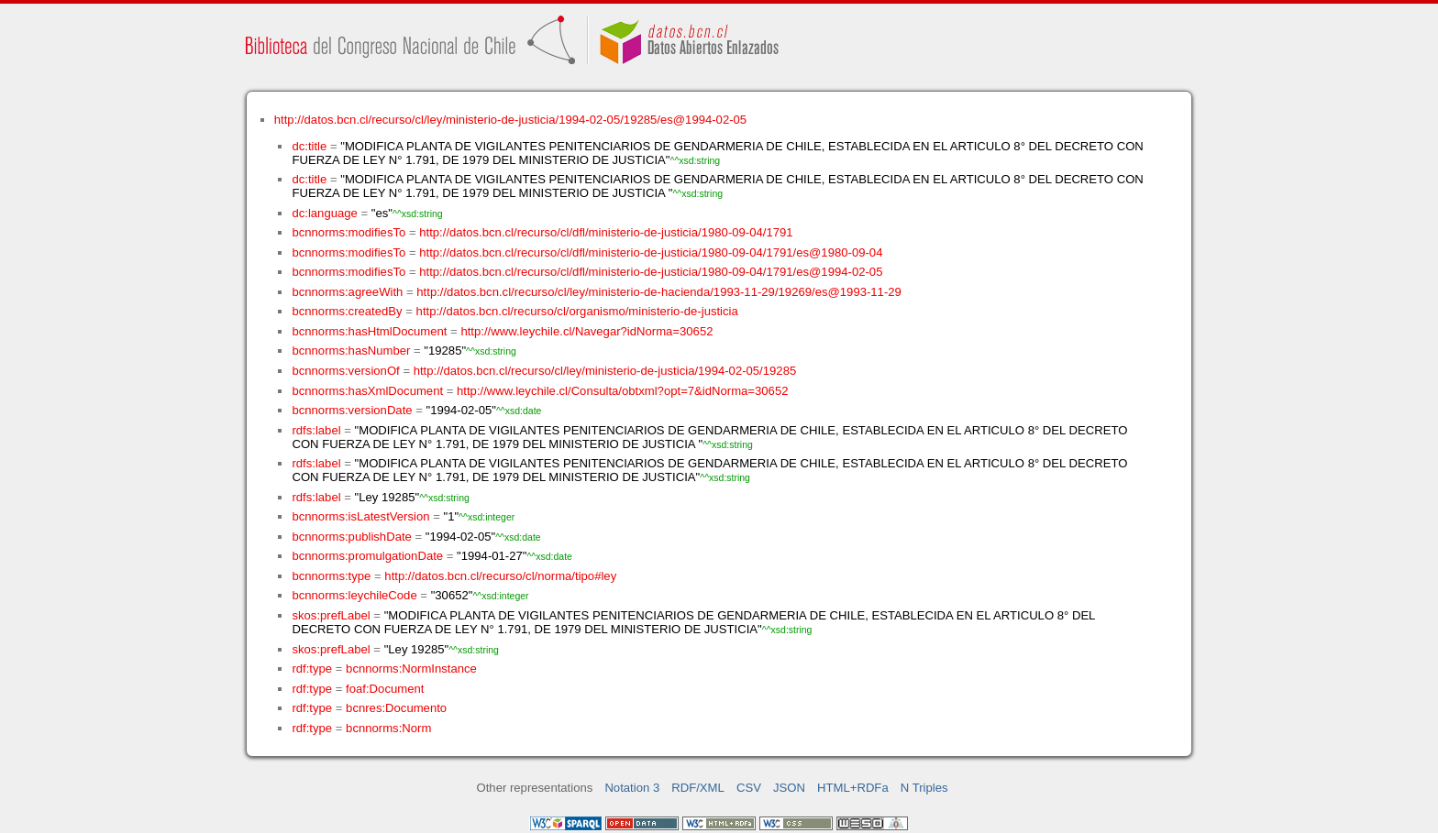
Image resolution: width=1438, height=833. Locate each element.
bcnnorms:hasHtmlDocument (369, 331)
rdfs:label (316, 430)
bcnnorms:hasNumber (351, 350)
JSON (789, 788)
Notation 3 (631, 788)
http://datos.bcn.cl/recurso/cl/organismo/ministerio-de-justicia (577, 311)
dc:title (309, 146)
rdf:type (312, 668)
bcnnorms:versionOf (345, 371)
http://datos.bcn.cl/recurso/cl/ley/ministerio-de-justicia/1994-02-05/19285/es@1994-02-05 (510, 119)
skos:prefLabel (331, 615)
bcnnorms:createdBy (347, 311)
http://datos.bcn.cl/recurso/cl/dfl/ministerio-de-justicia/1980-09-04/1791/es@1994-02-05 (650, 272)
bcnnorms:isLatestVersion (360, 516)
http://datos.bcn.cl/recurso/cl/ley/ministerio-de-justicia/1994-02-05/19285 (605, 371)
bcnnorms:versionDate (352, 410)
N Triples (924, 788)
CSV (748, 788)
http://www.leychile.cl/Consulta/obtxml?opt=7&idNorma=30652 (622, 391)
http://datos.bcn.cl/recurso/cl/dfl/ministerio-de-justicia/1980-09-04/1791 (605, 232)
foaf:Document (385, 689)
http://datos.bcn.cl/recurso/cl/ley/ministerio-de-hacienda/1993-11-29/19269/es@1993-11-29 (659, 292)
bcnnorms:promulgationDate (367, 556)
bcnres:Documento (396, 708)
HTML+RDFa (853, 788)
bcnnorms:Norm (388, 728)
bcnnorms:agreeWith (347, 292)
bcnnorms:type (331, 576)
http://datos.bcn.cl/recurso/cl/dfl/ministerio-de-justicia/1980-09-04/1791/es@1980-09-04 (650, 252)
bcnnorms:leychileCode (354, 595)
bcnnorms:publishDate (351, 536)
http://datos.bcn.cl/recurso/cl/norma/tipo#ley (500, 576)
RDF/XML (698, 788)
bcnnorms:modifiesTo (348, 232)
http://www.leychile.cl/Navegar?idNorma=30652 (586, 331)
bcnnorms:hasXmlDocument (367, 391)
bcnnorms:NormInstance (411, 668)
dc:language (324, 213)
